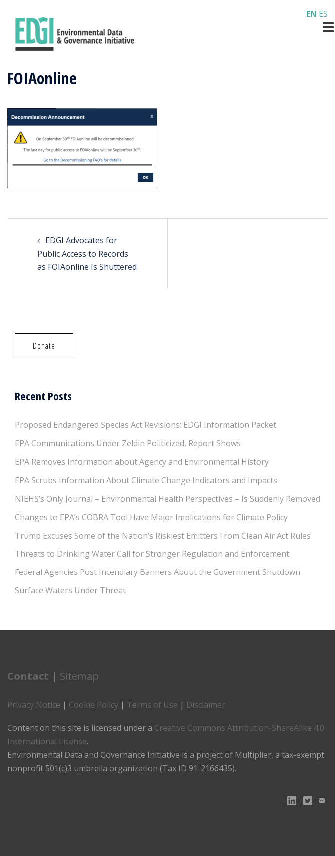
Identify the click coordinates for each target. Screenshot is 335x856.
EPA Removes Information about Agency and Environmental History (142, 461)
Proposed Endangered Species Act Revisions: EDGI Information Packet (145, 424)
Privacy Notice (33, 704)
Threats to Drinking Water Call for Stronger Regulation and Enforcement (152, 553)
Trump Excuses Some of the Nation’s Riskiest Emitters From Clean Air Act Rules (163, 535)
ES (323, 13)
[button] (44, 345)
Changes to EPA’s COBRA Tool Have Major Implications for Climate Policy (151, 517)
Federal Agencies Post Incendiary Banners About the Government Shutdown (157, 572)
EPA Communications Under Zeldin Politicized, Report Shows (128, 443)
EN (311, 13)
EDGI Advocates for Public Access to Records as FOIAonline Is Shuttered (87, 254)
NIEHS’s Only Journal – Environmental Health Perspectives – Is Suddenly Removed (167, 498)
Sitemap (79, 676)
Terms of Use (152, 704)
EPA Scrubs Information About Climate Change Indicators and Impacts (146, 480)
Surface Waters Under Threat (70, 590)
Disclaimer (205, 704)
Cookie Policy (93, 704)
